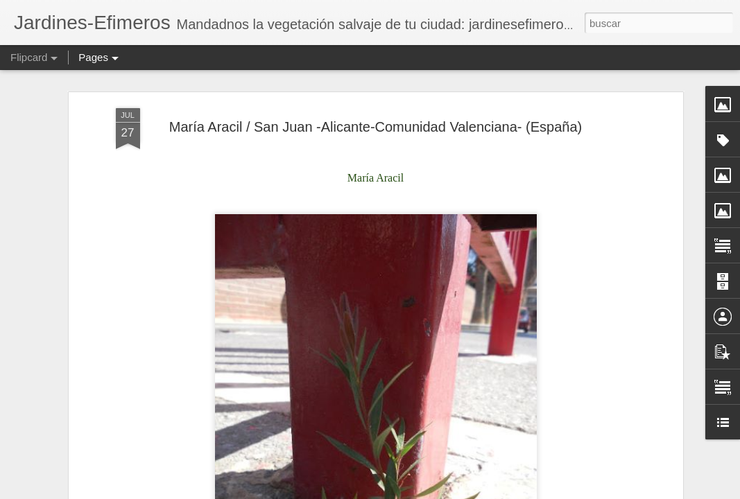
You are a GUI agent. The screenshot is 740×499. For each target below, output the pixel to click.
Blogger (531, 491)
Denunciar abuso (576, 491)
